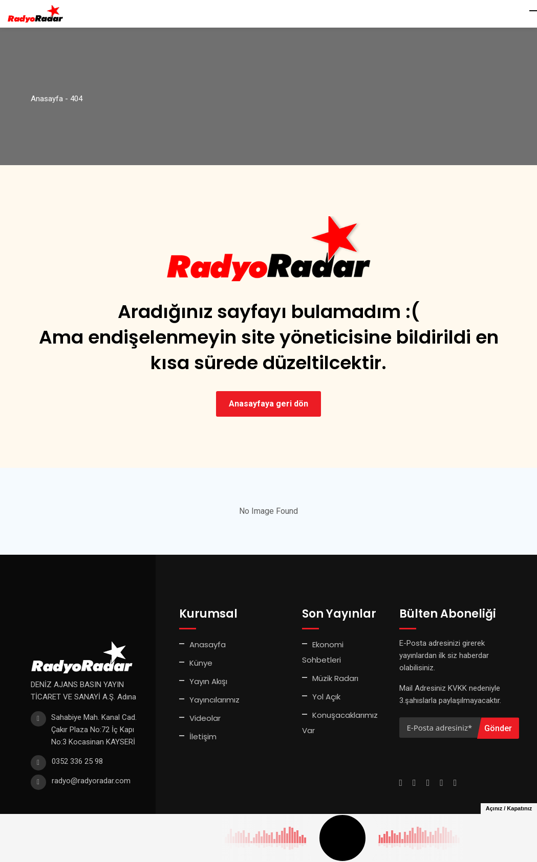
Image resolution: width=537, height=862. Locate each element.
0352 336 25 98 (77, 761)
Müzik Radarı (335, 678)
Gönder (498, 728)
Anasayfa (207, 644)
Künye (200, 662)
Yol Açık (326, 696)
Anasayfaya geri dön (268, 404)
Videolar (205, 718)
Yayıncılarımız (214, 699)
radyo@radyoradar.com (91, 780)
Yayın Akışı (208, 681)
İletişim (203, 736)
